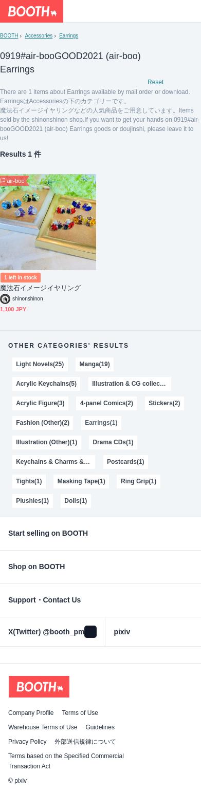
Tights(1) (29, 481)
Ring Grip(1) (138, 481)
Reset (155, 82)
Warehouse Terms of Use (42, 727)
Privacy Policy (27, 742)
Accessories (38, 36)
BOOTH (9, 36)
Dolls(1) (75, 500)
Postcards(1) (125, 461)
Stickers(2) (164, 403)
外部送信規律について (85, 742)
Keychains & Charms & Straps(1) (55, 461)
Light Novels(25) (40, 364)
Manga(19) (95, 364)
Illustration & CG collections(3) (131, 383)
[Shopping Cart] (189, 11)
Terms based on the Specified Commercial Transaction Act (66, 761)
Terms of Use (80, 713)
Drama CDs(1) (113, 442)
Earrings (68, 36)
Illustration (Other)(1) (46, 442)
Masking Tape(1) (81, 481)
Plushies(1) (32, 500)
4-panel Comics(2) (106, 403)
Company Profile (30, 713)
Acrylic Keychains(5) (46, 383)
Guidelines (100, 727)
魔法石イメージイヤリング (40, 288)
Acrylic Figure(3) (40, 403)
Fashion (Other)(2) (42, 422)
